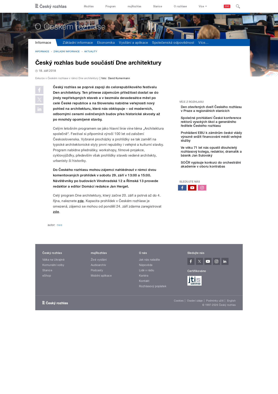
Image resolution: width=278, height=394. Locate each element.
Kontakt (144, 356)
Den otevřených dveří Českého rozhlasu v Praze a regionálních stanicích (221, 111)
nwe (59, 300)
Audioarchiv (98, 340)
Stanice (157, 6)
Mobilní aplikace (101, 351)
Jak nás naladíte (149, 335)
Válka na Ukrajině (53, 335)
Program (110, 6)
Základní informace (78, 42)
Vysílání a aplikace (133, 42)
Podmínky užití (215, 376)
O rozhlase (180, 6)
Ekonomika (106, 42)
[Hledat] (238, 6)
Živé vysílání (99, 335)
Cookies (179, 376)
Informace (43, 42)
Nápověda (145, 340)
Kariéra (143, 351)
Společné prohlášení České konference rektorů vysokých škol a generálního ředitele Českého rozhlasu (222, 130)
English (231, 376)
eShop (46, 351)
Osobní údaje (195, 376)
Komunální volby (53, 340)
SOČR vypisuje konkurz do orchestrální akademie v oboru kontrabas (221, 187)
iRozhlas (89, 6)
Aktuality (90, 51)
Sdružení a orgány (212, 42)
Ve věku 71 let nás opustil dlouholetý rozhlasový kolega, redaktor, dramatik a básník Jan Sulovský (221, 170)
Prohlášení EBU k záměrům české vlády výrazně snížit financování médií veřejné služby (222, 151)
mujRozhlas (134, 6)
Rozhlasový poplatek (152, 361)
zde (81, 276)
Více (236, 42)
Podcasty (97, 345)
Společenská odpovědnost (173, 42)
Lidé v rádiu (146, 345)
